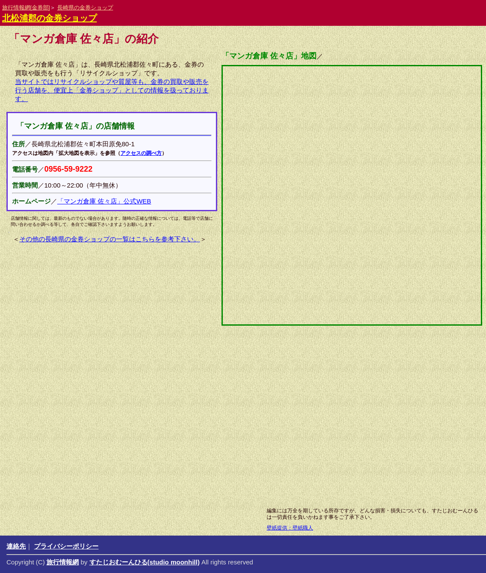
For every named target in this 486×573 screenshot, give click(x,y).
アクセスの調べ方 (141, 153)
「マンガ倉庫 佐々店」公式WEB (104, 201)
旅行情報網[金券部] (26, 7)
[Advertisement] (221, 434)
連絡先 (16, 546)
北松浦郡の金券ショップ (49, 18)
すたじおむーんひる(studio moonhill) (144, 562)
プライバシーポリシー (66, 546)
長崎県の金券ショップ (85, 7)
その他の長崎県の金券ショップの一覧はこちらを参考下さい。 (109, 239)
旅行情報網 (62, 562)
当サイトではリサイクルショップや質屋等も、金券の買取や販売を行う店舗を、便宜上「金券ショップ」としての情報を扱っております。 (112, 90)
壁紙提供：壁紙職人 (290, 528)
